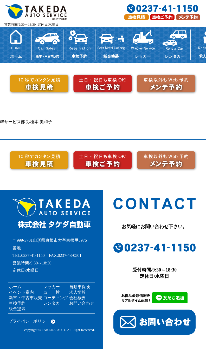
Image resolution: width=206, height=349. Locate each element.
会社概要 (77, 297)
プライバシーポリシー (29, 321)
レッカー (51, 287)
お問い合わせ (81, 303)
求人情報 (77, 292)
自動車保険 (79, 287)
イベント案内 (21, 292)
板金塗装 (17, 308)
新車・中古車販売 (25, 297)
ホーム (15, 287)
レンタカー (53, 303)
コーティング (55, 297)
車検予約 (17, 303)
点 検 (51, 292)
